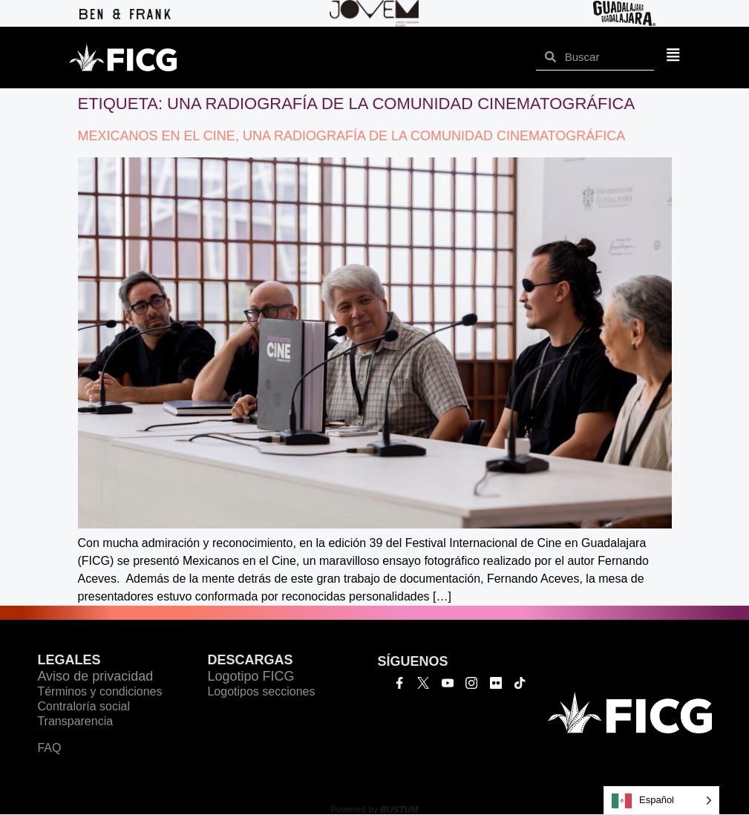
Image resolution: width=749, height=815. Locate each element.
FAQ (49, 748)
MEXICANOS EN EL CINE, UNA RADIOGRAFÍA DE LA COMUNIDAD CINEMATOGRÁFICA (352, 135)
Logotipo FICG (250, 676)
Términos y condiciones (99, 691)
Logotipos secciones (261, 691)
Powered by (374, 810)
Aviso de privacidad (95, 676)
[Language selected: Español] (661, 800)
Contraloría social (83, 706)
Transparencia (75, 721)
